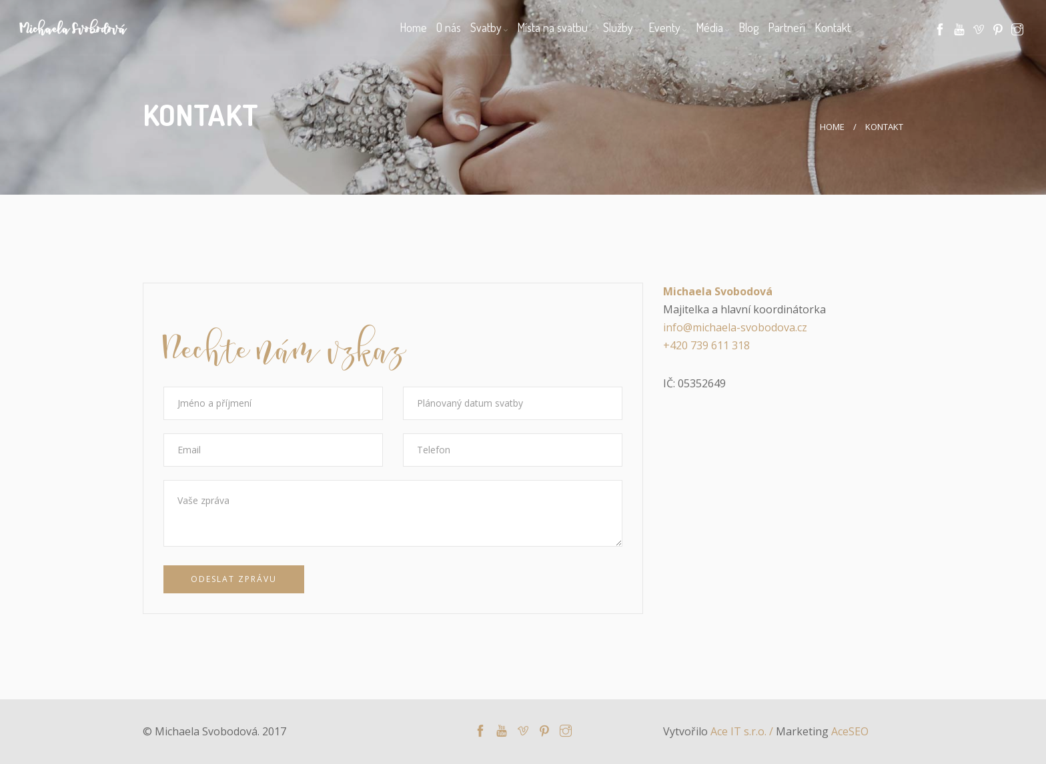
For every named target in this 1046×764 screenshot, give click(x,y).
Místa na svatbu (552, 27)
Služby (618, 27)
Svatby (486, 27)
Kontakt (833, 27)
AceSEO (850, 731)
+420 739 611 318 (706, 345)
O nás (448, 27)
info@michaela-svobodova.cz (735, 327)
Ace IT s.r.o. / (743, 731)
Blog (748, 27)
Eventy (664, 27)
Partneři (786, 27)
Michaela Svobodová (73, 30)
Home (413, 27)
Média (709, 27)
